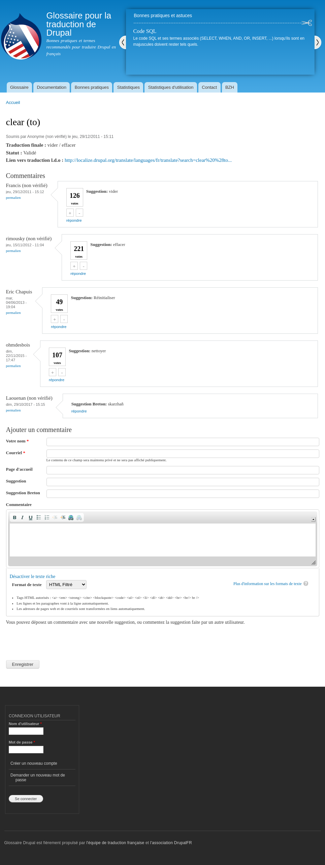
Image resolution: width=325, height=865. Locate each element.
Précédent (122, 42)
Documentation (51, 87)
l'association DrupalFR (171, 842)
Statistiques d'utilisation (171, 87)
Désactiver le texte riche (33, 576)
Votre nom (17, 440)
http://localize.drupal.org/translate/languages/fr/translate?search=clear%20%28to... (148, 160)
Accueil (13, 102)
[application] (162, 538)
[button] (14, 517)
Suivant (318, 42)
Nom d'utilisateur (25, 724)
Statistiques (128, 87)
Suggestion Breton (23, 492)
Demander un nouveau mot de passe (37, 777)
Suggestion (16, 480)
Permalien (13, 197)
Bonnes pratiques (92, 87)
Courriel (15, 452)
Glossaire (19, 87)
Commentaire (19, 504)
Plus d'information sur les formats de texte (267, 583)
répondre (74, 220)
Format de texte (27, 584)
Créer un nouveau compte (33, 763)
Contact (209, 87)
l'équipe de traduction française (115, 842)
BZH (229, 87)
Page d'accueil (19, 469)
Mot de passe (22, 742)
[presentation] (57, 639)
